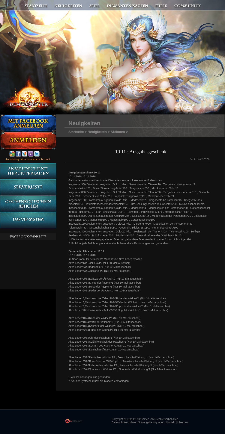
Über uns (182, 422)
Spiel (94, 5)
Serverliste (28, 187)
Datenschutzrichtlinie (124, 422)
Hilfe (161, 5)
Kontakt (170, 422)
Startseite (34, 5)
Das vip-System (28, 220)
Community (188, 5)
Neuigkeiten (68, 5)
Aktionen (117, 132)
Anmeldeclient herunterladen (28, 171)
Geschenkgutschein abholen (28, 204)
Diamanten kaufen (128, 5)
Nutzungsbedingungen (151, 422)
